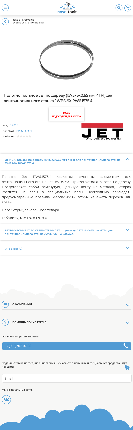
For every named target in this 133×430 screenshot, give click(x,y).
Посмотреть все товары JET (102, 138)
